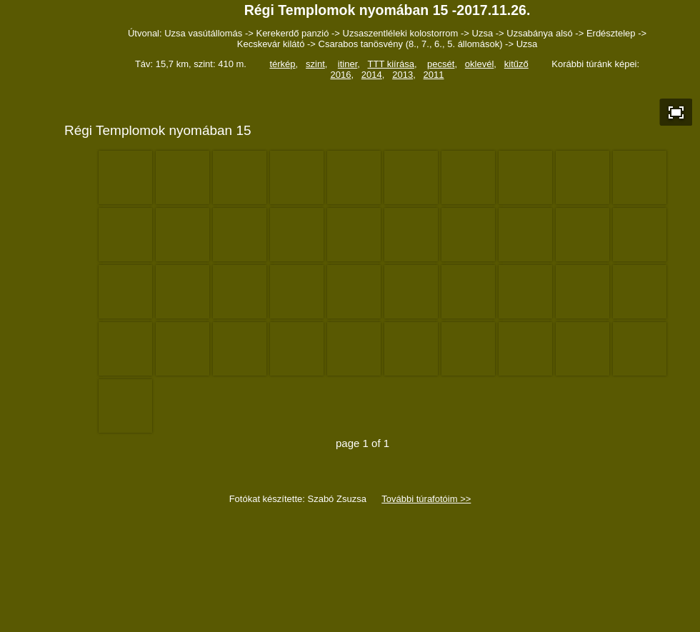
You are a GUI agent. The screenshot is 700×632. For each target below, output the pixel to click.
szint (315, 64)
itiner (347, 64)
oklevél (479, 64)
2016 (340, 74)
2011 (434, 74)
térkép (282, 64)
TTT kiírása (391, 64)
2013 (402, 74)
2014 (371, 74)
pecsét (440, 64)
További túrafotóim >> (426, 498)
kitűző (516, 64)
